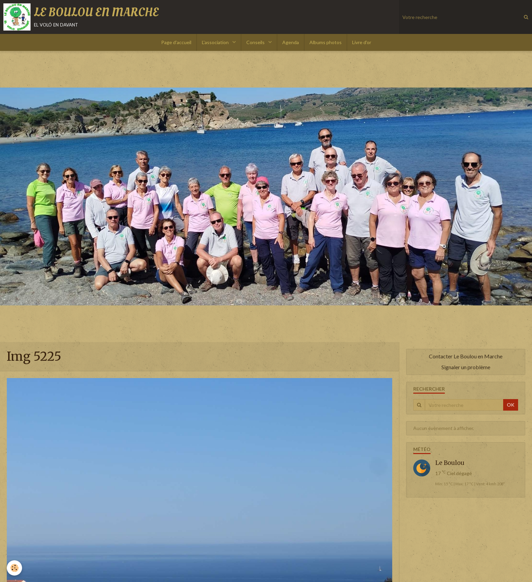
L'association (216, 42)
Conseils (256, 42)
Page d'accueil (176, 42)
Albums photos (325, 42)
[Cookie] (14, 568)
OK (510, 405)
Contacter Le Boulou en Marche (465, 356)
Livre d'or (361, 42)
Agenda (290, 42)
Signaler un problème (465, 367)
